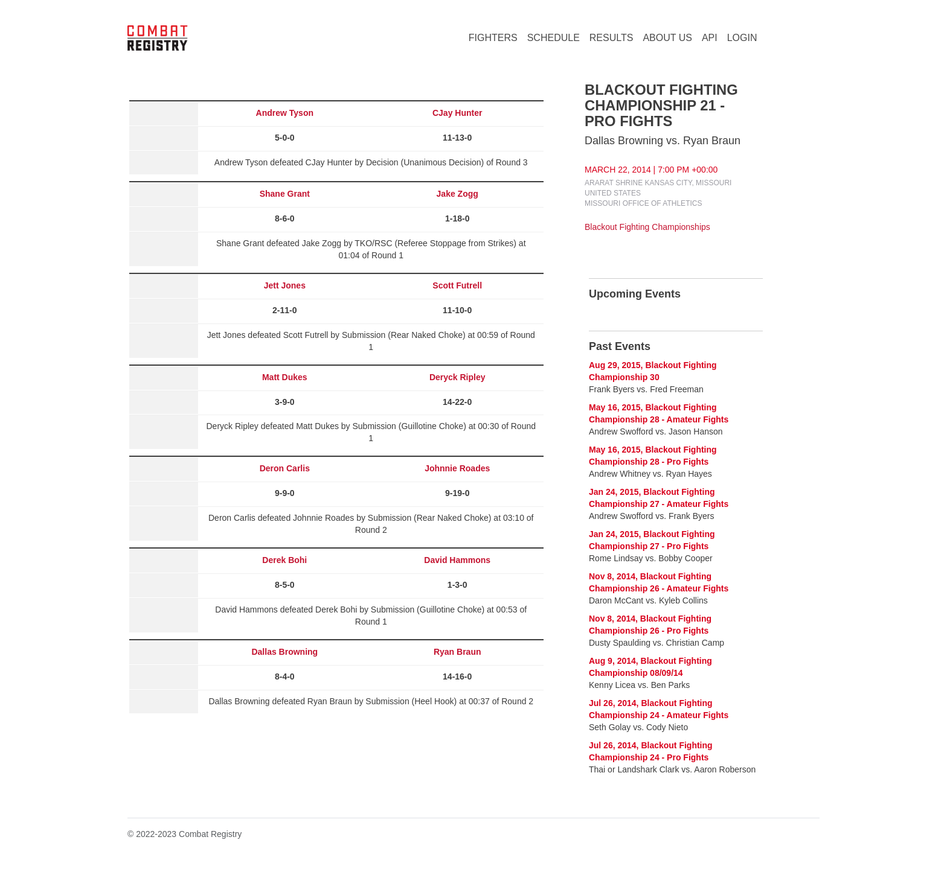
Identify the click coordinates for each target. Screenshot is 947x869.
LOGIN (742, 38)
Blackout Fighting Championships (647, 227)
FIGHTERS (493, 38)
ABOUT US (667, 38)
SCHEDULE (553, 38)
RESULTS (611, 38)
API (709, 38)
